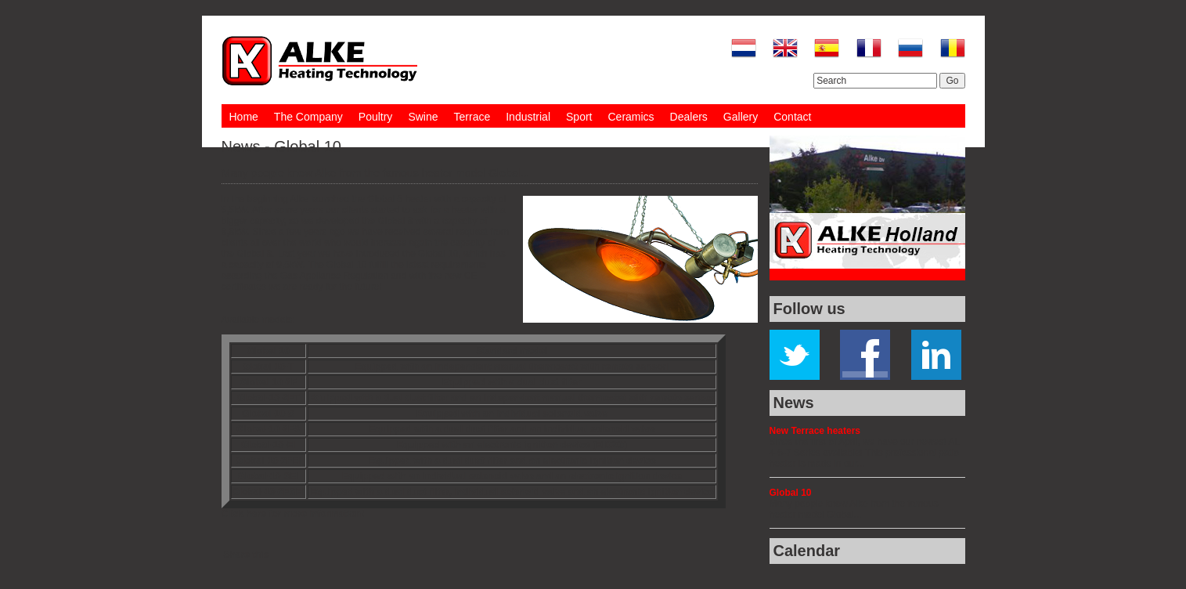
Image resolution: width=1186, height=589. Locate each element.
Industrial (528, 116)
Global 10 (791, 492)
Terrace (472, 116)
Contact (792, 116)
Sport (579, 116)
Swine (423, 116)
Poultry (376, 116)
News (793, 402)
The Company (308, 116)
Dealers (689, 116)
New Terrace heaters (815, 430)
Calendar (807, 550)
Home (243, 116)
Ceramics (630, 116)
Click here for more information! (293, 513)
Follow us (809, 308)
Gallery (740, 116)
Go (952, 80)
